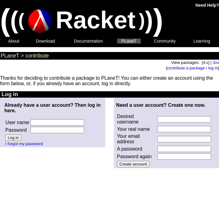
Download (45, 41)
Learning (201, 41)
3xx (216, 62)
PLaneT (128, 41)
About (13, 41)
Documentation (88, 41)
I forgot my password (24, 143)
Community (165, 41)
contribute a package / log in (192, 68)
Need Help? (207, 5)
